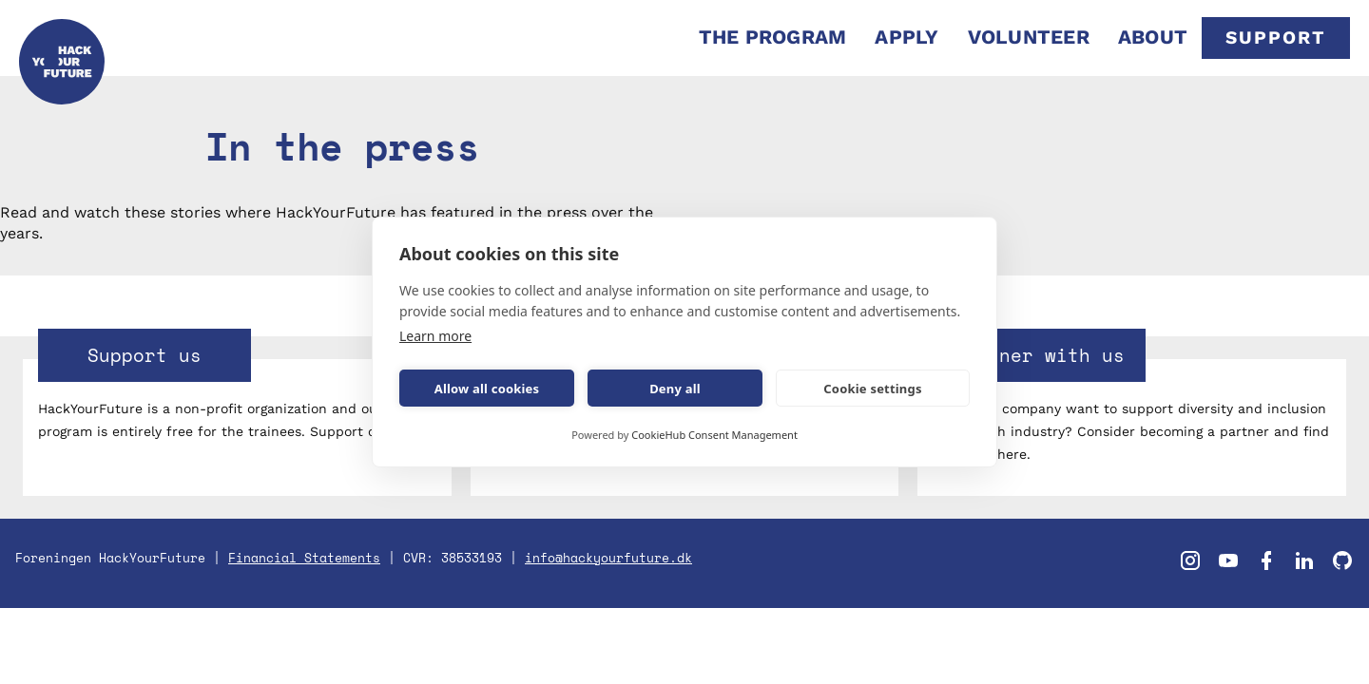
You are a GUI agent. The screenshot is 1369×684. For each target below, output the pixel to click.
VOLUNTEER (1028, 37)
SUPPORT (1275, 37)
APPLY (906, 37)
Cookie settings (872, 388)
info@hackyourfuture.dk (608, 558)
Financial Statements (304, 558)
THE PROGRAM (773, 37)
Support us (144, 355)
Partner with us (1039, 355)
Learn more (435, 336)
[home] (62, 38)
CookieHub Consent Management (714, 435)
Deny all (675, 388)
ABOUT (1152, 37)
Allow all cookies (487, 388)
